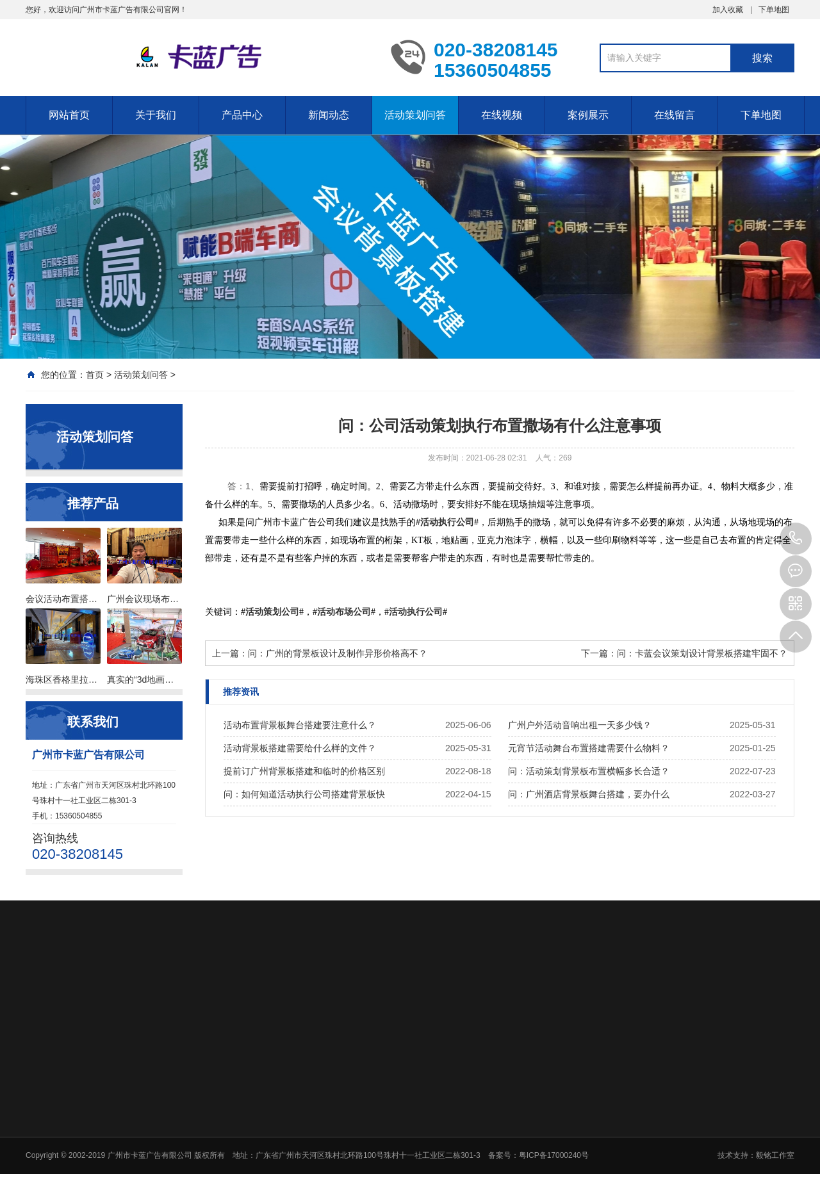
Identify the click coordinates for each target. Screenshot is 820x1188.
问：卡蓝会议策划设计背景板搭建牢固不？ (702, 653)
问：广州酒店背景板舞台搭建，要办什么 (588, 794)
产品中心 (242, 115)
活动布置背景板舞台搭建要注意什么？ (300, 725)
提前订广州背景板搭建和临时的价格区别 (304, 771)
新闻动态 (328, 115)
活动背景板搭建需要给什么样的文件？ (300, 748)
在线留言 (674, 115)
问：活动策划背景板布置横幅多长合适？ (588, 771)
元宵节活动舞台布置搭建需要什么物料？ (588, 748)
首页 (95, 375)
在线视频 (501, 115)
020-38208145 (796, 539)
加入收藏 (727, 9)
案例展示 (588, 115)
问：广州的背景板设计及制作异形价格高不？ (337, 653)
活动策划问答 (415, 115)
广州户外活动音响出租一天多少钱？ (580, 725)
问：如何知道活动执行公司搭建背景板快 (304, 794)
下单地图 (773, 9)
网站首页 (69, 115)
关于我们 (155, 115)
